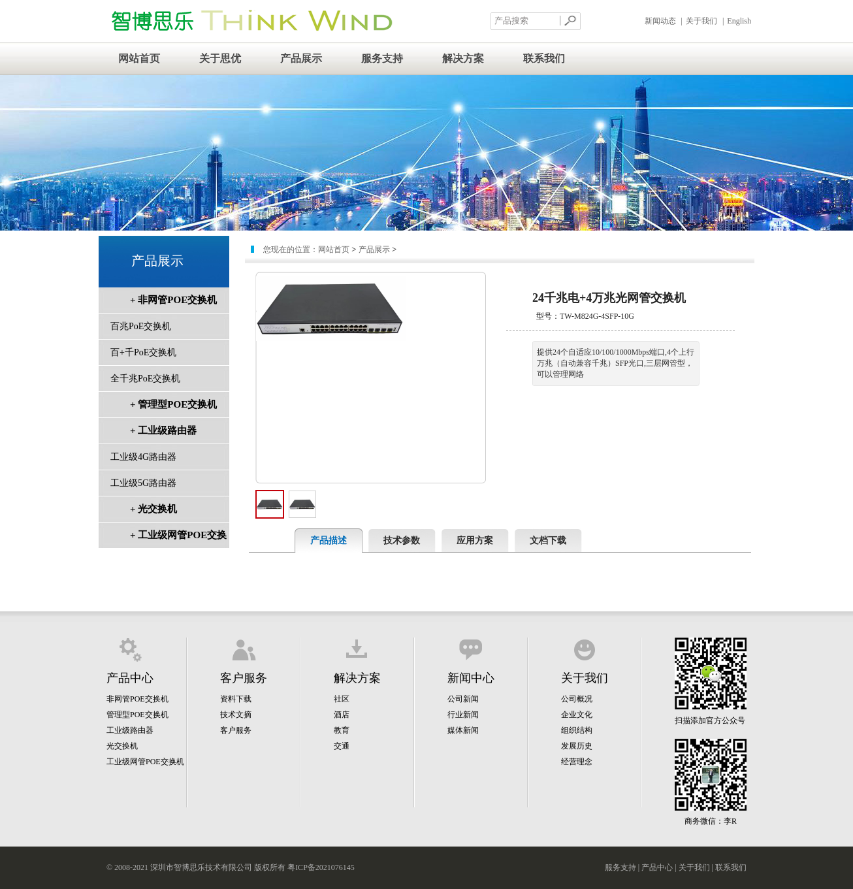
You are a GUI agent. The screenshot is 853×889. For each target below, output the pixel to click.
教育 (341, 730)
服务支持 (382, 58)
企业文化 (576, 714)
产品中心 (657, 867)
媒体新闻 (463, 730)
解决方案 (463, 58)
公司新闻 (463, 698)
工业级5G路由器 (143, 483)
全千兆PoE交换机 (145, 378)
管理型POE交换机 (137, 714)
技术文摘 (235, 714)
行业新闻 (463, 714)
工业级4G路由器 (143, 457)
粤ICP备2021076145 (321, 867)
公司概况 (576, 698)
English (739, 20)
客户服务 (235, 730)
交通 (341, 746)
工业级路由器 (129, 730)
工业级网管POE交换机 (145, 761)
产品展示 (301, 58)
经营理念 (576, 761)
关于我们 (701, 20)
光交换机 (122, 746)
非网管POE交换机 (137, 698)
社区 (341, 698)
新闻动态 (660, 20)
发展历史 (576, 746)
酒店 (341, 714)
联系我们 (544, 58)
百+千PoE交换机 (143, 352)
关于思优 (220, 58)
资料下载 (235, 698)
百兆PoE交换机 (140, 326)
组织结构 (576, 730)
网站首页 (139, 58)
